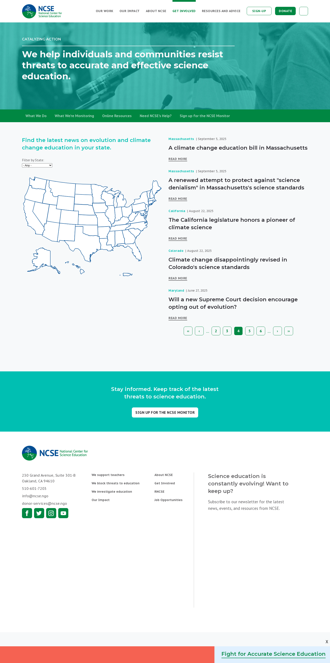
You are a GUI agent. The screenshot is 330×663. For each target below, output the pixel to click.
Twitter (39, 513)
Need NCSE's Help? (156, 116)
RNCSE (159, 492)
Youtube (63, 513)
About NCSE (156, 11)
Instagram (51, 513)
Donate (285, 11)
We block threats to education (116, 483)
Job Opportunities (168, 500)
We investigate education (112, 492)
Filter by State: (33, 160)
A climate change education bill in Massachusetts (238, 148)
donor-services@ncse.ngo (44, 503)
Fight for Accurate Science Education (273, 654)
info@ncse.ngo (35, 496)
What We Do (36, 116)
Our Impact (130, 11)
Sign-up (259, 11)
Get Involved (184, 11)
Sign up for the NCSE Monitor (205, 116)
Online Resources (117, 116)
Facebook (27, 513)
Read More (178, 159)
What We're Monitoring (74, 116)
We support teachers (108, 475)
